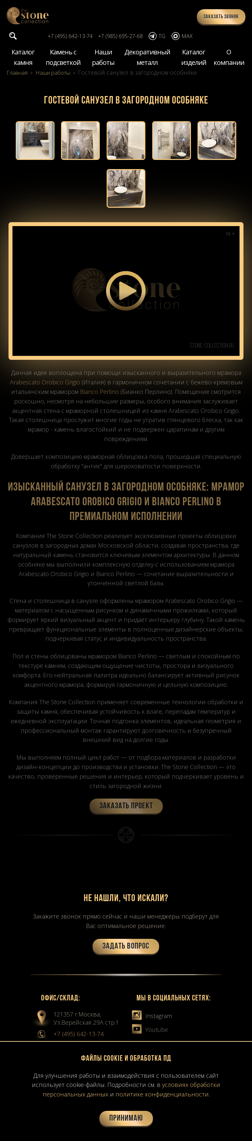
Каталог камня (22, 58)
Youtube (150, 1031)
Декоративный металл (147, 58)
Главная (18, 73)
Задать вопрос (125, 948)
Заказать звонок (221, 17)
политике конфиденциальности (162, 1094)
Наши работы (103, 58)
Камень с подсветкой (63, 58)
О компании (229, 58)
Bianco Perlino (99, 393)
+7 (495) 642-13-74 (78, 1035)
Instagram (152, 1017)
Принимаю (126, 1118)
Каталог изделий (193, 58)
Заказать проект (126, 807)
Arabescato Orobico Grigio (45, 384)
